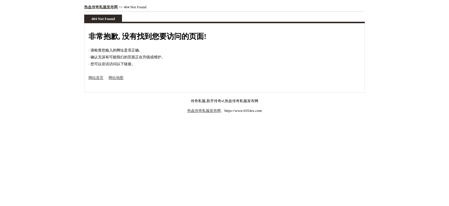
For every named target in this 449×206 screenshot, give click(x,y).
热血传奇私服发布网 (101, 7)
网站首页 (95, 78)
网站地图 (116, 78)
